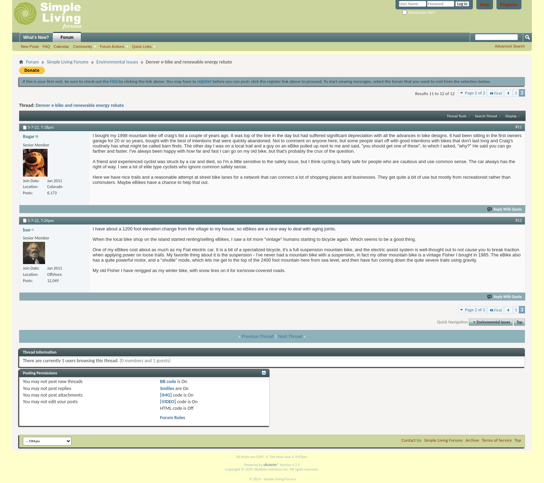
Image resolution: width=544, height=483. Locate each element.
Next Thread (290, 336)
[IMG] (166, 395)
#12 (519, 220)
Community (82, 46)
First (495, 93)
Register (509, 4)
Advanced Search (510, 46)
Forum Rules (172, 418)
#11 (519, 127)
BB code (168, 381)
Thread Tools (457, 116)
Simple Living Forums (67, 62)
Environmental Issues (117, 62)
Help (485, 4)
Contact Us (411, 440)
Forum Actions (112, 46)
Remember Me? (418, 12)
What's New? (36, 37)
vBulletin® (271, 465)
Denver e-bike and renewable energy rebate (80, 105)
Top (519, 322)
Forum (67, 37)
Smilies (167, 388)
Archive (472, 440)
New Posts (30, 46)
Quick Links (142, 46)
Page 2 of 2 (475, 92)
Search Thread (486, 116)
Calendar (61, 46)
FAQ (46, 46)
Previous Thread (258, 336)
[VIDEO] (168, 402)
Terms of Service (497, 440)
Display (511, 116)
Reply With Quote (505, 209)
